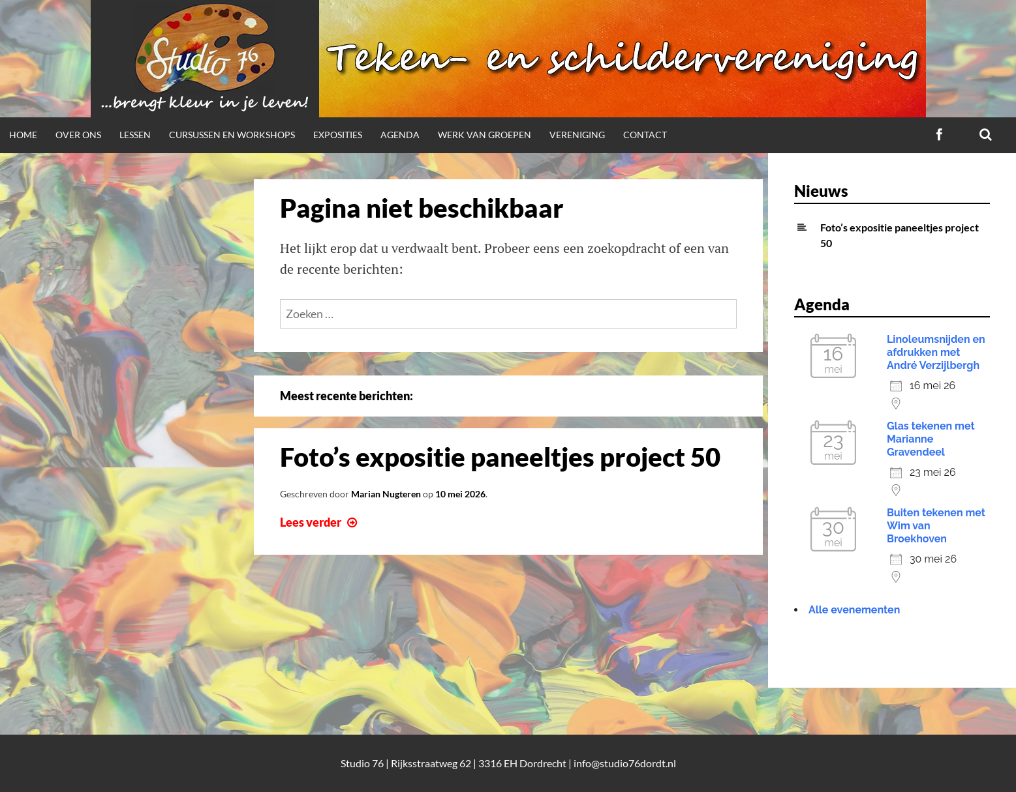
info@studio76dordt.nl (625, 763)
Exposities (337, 134)
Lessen (135, 134)
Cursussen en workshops (232, 134)
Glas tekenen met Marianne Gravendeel (931, 439)
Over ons (78, 134)
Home (23, 134)
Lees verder (320, 522)
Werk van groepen (484, 134)
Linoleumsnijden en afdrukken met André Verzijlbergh (936, 352)
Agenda (400, 134)
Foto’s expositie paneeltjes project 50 (500, 457)
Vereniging (577, 134)
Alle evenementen (854, 610)
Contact (645, 134)
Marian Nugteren (386, 493)
